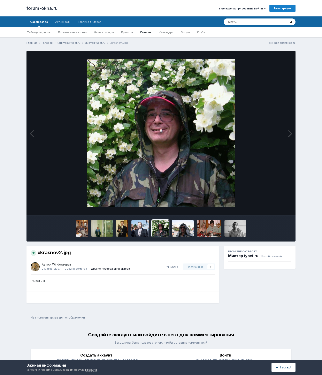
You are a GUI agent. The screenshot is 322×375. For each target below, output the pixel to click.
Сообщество (39, 23)
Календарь (166, 32)
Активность (62, 21)
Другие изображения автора (110, 268)
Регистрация (282, 8)
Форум (185, 32)
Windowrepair (61, 264)
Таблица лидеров (39, 32)
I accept (283, 367)
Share (172, 266)
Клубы (201, 32)
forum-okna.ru (42, 8)
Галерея (146, 32)
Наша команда (104, 32)
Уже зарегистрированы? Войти (242, 8)
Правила (127, 32)
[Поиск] (247, 21)
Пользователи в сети (72, 32)
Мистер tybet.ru (243, 256)
